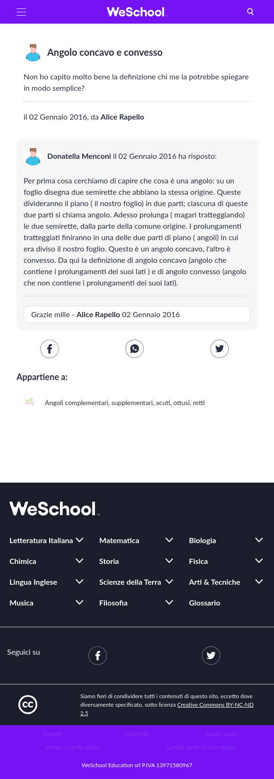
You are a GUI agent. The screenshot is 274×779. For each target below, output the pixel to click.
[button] (21, 12)
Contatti (52, 733)
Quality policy (222, 733)
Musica (21, 602)
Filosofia (113, 602)
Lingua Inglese (33, 581)
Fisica (198, 560)
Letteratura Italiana (41, 540)
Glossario (204, 602)
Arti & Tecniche (214, 581)
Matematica (119, 540)
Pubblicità (137, 733)
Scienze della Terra (130, 581)
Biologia (202, 540)
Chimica (22, 560)
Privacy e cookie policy (73, 747)
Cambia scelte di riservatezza (200, 747)
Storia (109, 560)
